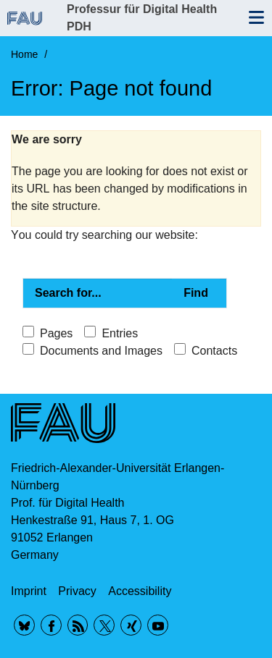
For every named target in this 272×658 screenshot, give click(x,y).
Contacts (214, 351)
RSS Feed (77, 625)
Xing (130, 625)
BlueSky (24, 625)
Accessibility (139, 591)
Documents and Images (101, 351)
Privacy (77, 591)
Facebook (51, 625)
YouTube (157, 625)
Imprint (28, 591)
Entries (120, 333)
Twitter (104, 625)
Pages (56, 333)
